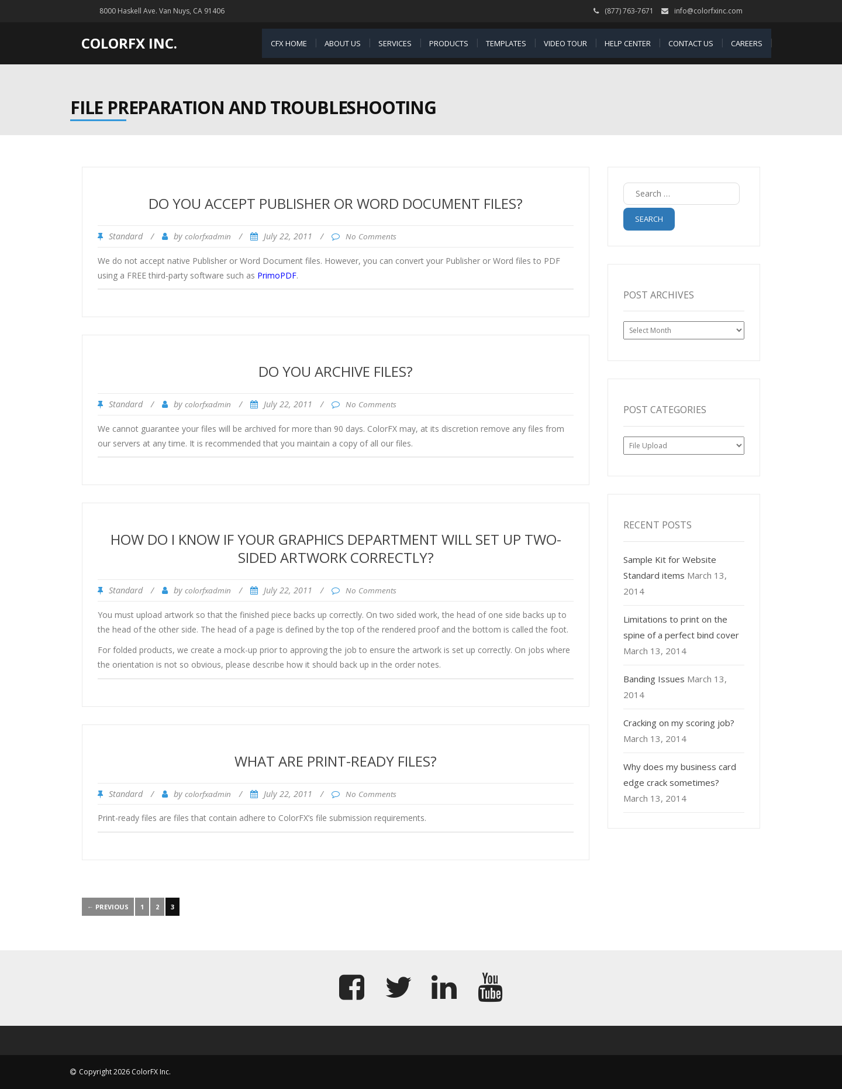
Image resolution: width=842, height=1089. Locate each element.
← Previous (108, 906)
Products (448, 43)
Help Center (628, 43)
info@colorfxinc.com (708, 11)
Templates (506, 43)
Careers (746, 43)
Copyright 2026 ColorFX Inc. (125, 1072)
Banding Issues (654, 679)
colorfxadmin (208, 236)
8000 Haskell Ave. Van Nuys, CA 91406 (162, 11)
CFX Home (289, 43)
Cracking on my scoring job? (678, 723)
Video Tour (565, 43)
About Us (343, 43)
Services (395, 43)
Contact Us (690, 43)
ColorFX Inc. (129, 43)
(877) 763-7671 (629, 11)
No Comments (371, 236)
